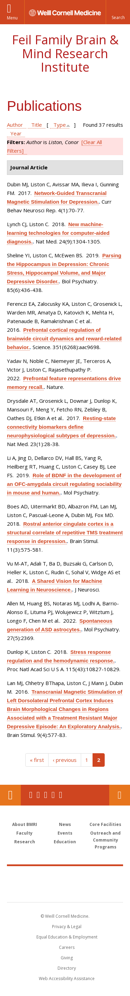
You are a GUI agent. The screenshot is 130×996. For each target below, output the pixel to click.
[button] (118, 12)
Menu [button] (12, 18)
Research (24, 842)
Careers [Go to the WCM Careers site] (67, 947)
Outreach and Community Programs (105, 840)
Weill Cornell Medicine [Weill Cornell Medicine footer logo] (65, 876)
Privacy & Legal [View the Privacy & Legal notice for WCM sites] (66, 927)
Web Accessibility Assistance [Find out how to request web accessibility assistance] (67, 978)
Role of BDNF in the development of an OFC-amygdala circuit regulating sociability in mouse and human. (64, 484)
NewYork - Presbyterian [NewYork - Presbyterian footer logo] (65, 891)
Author (15, 124)
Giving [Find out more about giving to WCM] (67, 958)
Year (15, 133)
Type (59, 124)
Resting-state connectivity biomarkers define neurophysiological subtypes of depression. (61, 426)
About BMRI (24, 824)
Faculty (24, 833)
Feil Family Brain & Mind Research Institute (65, 53)
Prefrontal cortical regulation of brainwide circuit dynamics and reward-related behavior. (64, 338)
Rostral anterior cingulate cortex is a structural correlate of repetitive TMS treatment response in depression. (65, 532)
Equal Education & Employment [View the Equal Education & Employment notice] (66, 937)
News (65, 824)
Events (65, 833)
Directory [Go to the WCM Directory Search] (67, 968)
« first (37, 759)
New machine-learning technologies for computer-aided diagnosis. (58, 232)
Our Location (10, 795)
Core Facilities (105, 824)
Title (36, 124)
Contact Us (119, 795)
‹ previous (65, 759)
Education (65, 842)
